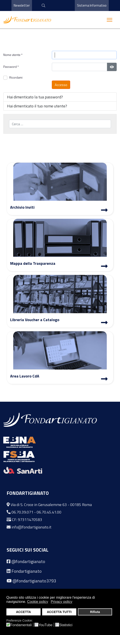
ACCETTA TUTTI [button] (59, 612)
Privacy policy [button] (61, 602)
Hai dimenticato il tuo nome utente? (37, 106)
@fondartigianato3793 (34, 580)
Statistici (66, 625)
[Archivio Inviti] (104, 210)
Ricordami (15, 77)
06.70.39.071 (22, 512)
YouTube (45, 625)
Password (11, 66)
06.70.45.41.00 (49, 512)
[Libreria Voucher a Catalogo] (104, 323)
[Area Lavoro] (104, 379)
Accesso (61, 84)
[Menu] (109, 20)
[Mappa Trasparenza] (104, 266)
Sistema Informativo (92, 5)
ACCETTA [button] (23, 612)
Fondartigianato (26, 571)
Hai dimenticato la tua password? (35, 97)
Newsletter (22, 5)
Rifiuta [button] (95, 612)
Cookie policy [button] (37, 602)
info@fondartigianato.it (31, 527)
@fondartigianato (28, 561)
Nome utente (12, 54)
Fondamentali (21, 625)
